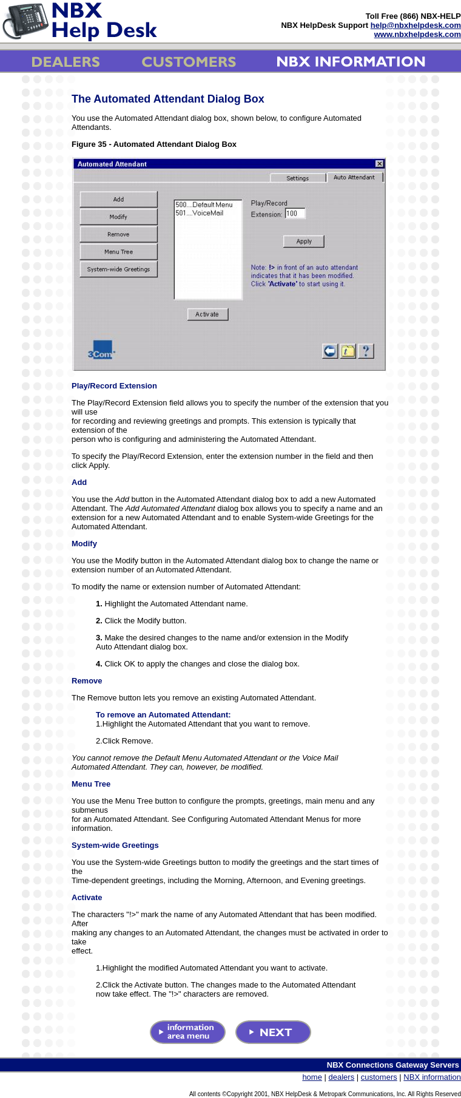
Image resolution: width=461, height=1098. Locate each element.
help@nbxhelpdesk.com (416, 25)
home (312, 1077)
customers (379, 1077)
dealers (342, 1077)
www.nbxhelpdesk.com (417, 34)
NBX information (432, 1077)
